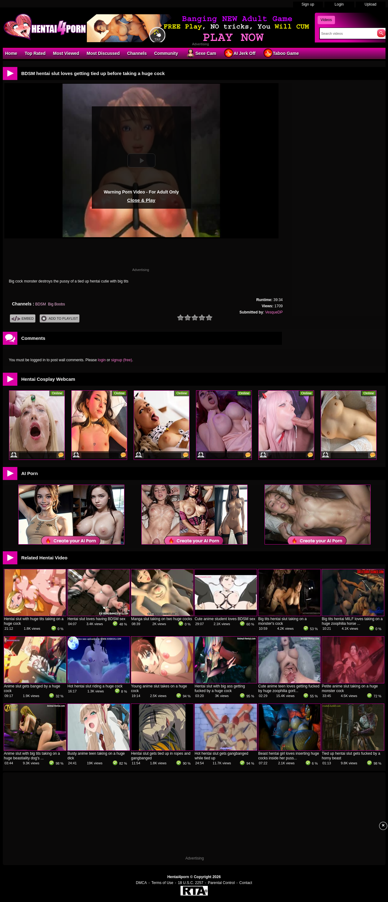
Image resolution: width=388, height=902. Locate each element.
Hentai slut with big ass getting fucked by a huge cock (220, 688)
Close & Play (141, 200)
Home (11, 53)
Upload (370, 4)
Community (166, 53)
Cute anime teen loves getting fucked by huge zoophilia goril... (288, 688)
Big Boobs (56, 304)
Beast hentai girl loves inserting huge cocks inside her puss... (288, 755)
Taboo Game (281, 53)
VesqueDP (274, 312)
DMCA (141, 883)
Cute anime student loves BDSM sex (225, 619)
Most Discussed (103, 53)
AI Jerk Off (240, 53)
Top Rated (35, 53)
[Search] (347, 33)
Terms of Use (162, 883)
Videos (326, 20)
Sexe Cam (200, 53)
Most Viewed (66, 53)
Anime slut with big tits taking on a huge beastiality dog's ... (32, 755)
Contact (245, 883)
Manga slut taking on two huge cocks (161, 619)
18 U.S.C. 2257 (190, 883)
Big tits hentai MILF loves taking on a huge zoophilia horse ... (352, 621)
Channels (137, 53)
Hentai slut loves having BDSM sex (97, 619)
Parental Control (221, 883)
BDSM (40, 304)
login (102, 360)
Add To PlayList (59, 318)
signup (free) (121, 360)
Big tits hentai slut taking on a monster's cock (282, 621)
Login (339, 4)
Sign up (307, 4)
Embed (22, 318)
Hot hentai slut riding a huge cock (95, 686)
